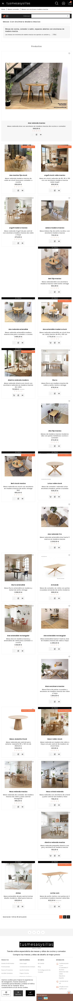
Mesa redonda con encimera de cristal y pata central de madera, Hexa (55, 796)
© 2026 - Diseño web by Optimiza (36, 995)
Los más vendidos (7, 973)
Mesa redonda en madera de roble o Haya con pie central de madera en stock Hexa (54, 744)
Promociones (5, 967)
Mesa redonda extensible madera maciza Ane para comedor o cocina (18, 333)
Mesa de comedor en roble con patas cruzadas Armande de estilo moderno (55, 589)
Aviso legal (23, 963)
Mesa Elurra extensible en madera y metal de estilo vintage (18, 589)
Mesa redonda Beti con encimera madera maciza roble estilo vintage (55, 283)
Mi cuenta (41, 960)
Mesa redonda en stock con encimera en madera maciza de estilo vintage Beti (18, 488)
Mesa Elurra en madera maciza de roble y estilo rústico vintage (54, 384)
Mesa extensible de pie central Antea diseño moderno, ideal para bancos (18, 897)
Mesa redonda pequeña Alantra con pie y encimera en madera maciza (54, 846)
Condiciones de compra (27, 967)
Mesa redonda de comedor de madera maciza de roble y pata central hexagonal (18, 796)
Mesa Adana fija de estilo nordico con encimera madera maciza (55, 232)
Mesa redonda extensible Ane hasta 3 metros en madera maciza (55, 538)
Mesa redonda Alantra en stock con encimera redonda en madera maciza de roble (18, 385)
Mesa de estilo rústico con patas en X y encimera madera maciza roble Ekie (55, 897)
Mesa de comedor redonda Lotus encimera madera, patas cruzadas (54, 487)
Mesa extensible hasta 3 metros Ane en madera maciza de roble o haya (54, 640)
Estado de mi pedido (7, 963)
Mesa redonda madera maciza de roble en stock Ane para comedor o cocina (18, 180)
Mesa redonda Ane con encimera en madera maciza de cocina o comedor (36, 126)
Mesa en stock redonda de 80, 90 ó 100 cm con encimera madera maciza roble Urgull (54, 180)
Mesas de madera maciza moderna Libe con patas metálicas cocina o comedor (55, 436)
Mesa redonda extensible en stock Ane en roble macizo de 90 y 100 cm (55, 333)
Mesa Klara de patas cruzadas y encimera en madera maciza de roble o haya (55, 691)
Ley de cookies (24, 970)
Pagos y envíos (24, 973)
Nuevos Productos (7, 970)
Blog (39, 967)
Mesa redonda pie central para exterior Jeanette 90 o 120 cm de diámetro (18, 744)
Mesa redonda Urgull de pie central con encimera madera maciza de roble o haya (18, 233)
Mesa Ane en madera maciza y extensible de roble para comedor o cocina (18, 641)
